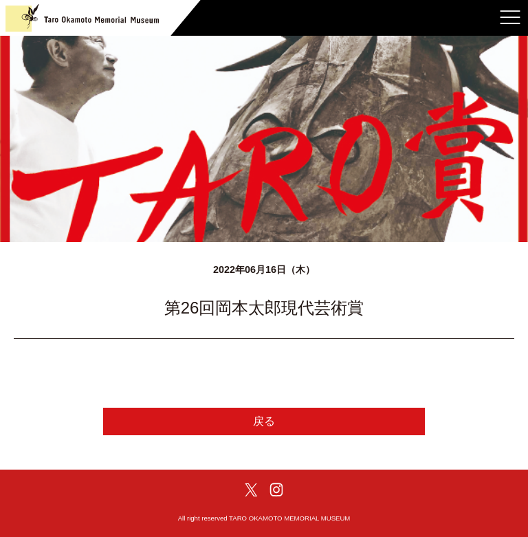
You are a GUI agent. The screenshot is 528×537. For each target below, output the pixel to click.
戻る (264, 421)
